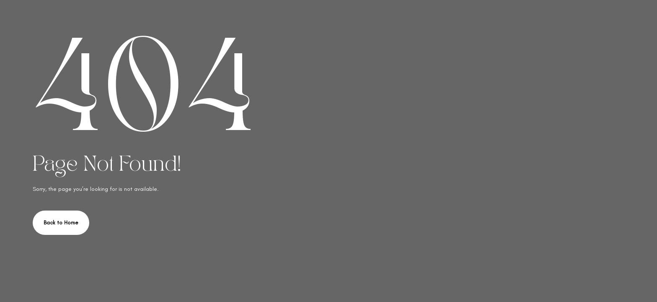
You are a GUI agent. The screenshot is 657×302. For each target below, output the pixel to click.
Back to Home (61, 222)
